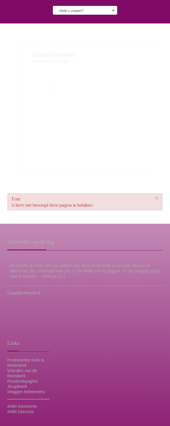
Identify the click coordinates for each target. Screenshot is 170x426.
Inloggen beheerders (26, 391)
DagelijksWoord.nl (23, 293)
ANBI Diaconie (20, 411)
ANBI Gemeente (22, 406)
